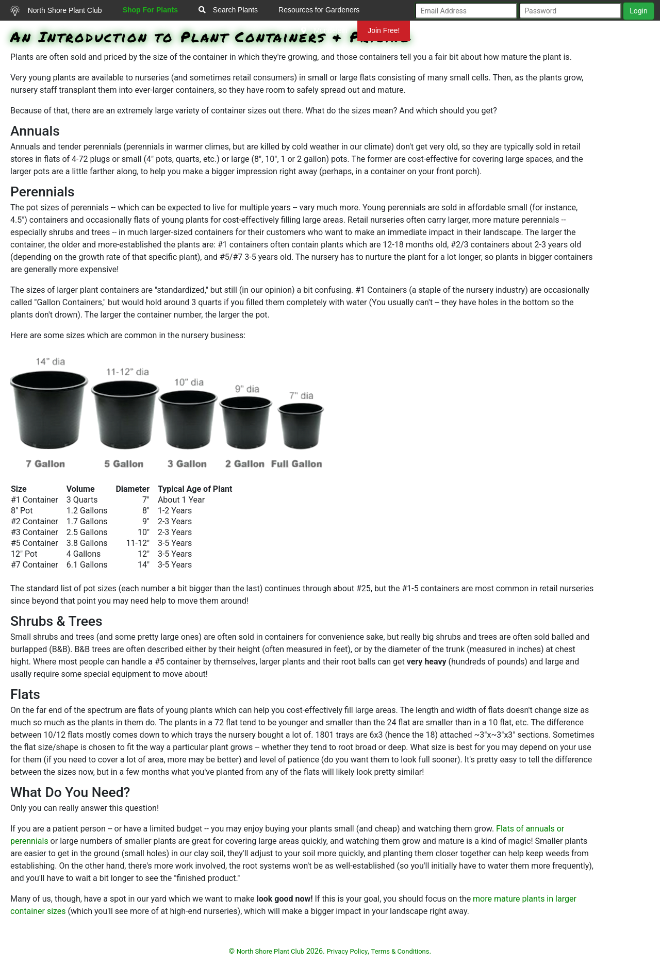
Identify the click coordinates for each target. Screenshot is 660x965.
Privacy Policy (347, 951)
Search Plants (228, 10)
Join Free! (384, 30)
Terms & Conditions (400, 951)
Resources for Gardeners (318, 10)
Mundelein (324, 30)
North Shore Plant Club (56, 11)
